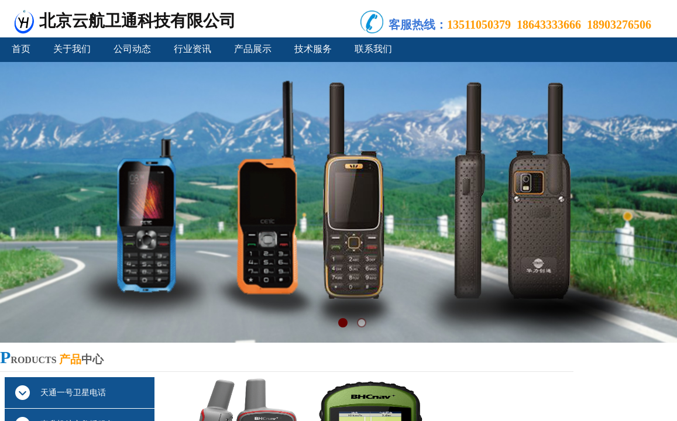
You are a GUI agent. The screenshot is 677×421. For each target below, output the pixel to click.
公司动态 (132, 49)
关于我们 (72, 49)
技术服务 (313, 49)
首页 (21, 49)
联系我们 (373, 49)
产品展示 (253, 49)
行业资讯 (192, 49)
